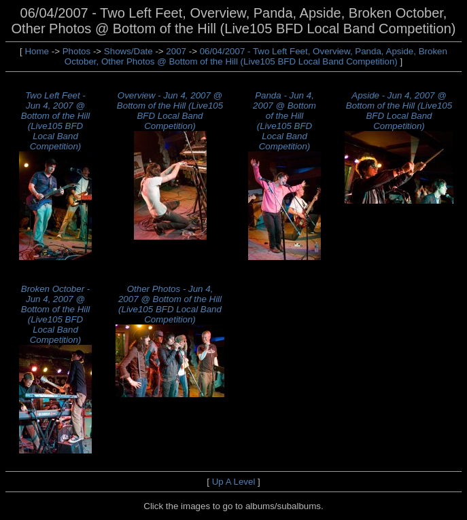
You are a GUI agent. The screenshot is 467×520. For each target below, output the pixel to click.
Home (36, 51)
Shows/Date (128, 51)
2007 (176, 51)
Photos (77, 51)
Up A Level (234, 482)
